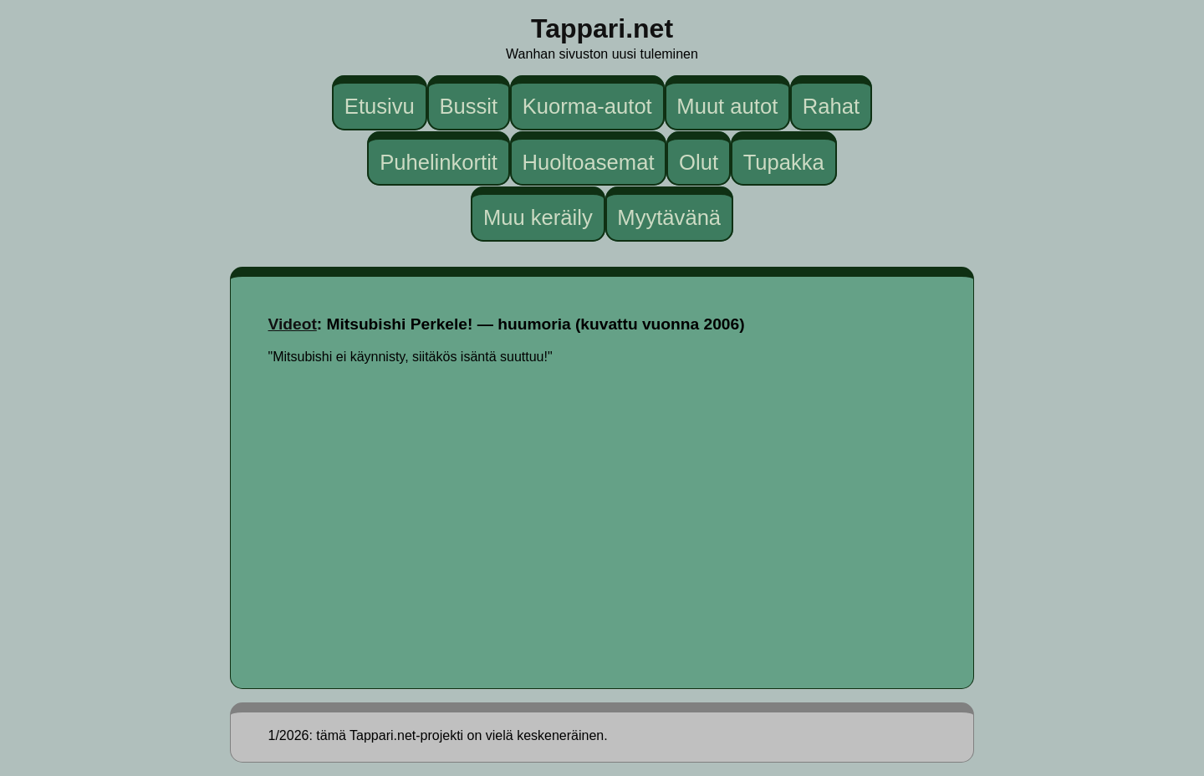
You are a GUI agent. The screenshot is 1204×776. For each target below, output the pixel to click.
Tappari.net (602, 28)
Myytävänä (669, 217)
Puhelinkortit (438, 161)
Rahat (831, 106)
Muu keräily (538, 217)
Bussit (468, 106)
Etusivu (379, 106)
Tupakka (783, 161)
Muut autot (727, 106)
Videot (292, 324)
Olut (698, 161)
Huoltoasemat (589, 161)
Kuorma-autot (587, 106)
